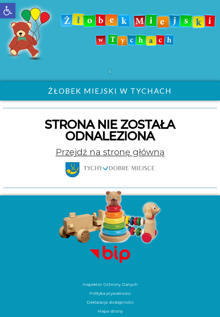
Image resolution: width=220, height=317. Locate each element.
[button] (110, 71)
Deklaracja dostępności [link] (110, 302)
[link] (7, 10)
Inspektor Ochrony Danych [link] (110, 284)
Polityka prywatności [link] (110, 293)
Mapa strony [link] (110, 311)
